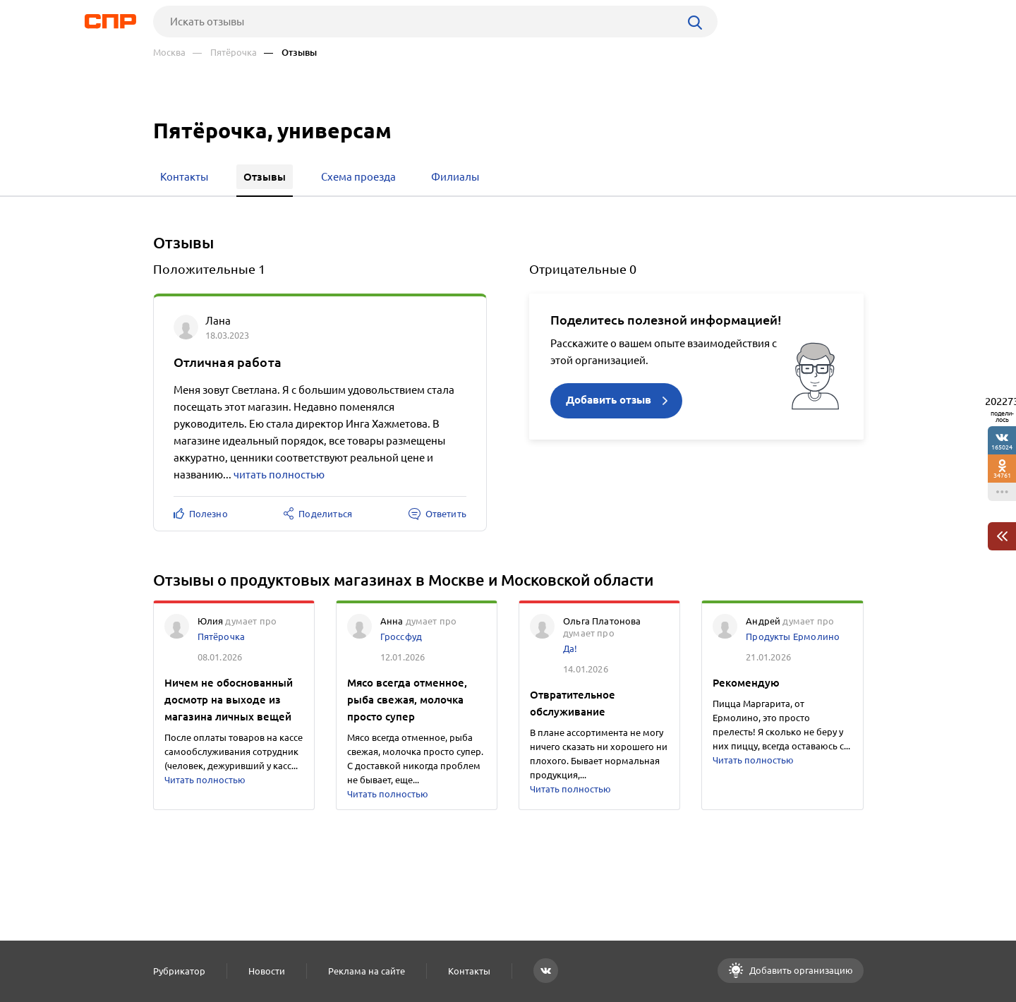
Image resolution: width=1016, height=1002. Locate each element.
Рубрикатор (179, 971)
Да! (570, 648)
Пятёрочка (222, 636)
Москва (169, 52)
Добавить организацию (800, 970)
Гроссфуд (401, 636)
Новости (266, 971)
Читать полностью (205, 779)
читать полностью (279, 475)
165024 (1001, 447)
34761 (1002, 475)
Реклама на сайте (366, 971)
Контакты (469, 971)
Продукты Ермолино (793, 636)
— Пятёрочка (225, 52)
